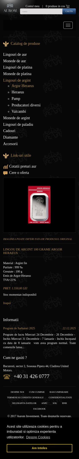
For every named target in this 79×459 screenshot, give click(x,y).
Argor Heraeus (23, 86)
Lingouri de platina (17, 67)
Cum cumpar (36, 392)
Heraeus (18, 92)
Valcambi (19, 111)
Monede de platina (17, 74)
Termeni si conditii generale (25, 397)
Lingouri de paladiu (18, 124)
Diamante (10, 137)
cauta (69, 11)
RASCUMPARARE (59, 392)
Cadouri (9, 131)
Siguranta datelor (24, 403)
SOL (55, 403)
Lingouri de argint (17, 80)
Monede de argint (16, 118)
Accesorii (10, 144)
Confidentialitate (60, 397)
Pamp (16, 99)
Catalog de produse (25, 43)
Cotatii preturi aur (19, 166)
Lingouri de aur (15, 54)
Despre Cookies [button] (38, 437)
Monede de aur (14, 61)
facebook (39, 408)
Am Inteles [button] (39, 448)
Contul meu (33, 6)
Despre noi (17, 392)
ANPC (45, 403)
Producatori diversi (26, 105)
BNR (64, 403)
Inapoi (7, 303)
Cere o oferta (16, 173)
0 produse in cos (58, 6)
